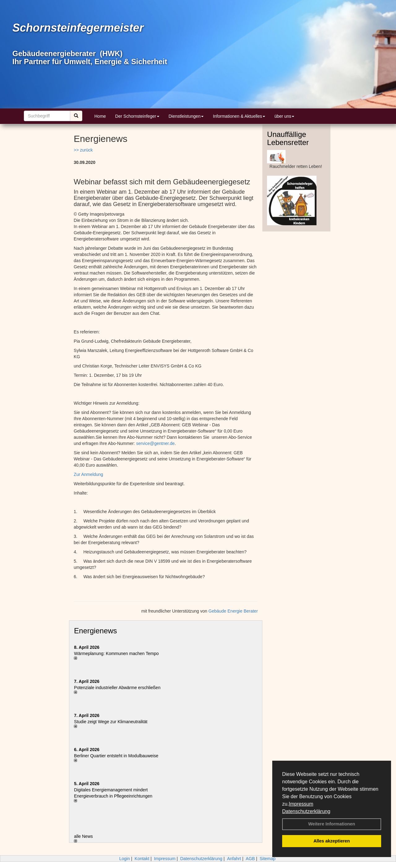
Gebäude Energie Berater (233, 611)
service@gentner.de (155, 443)
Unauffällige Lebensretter (288, 138)
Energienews (95, 631)
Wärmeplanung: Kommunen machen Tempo (116, 653)
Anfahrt (234, 858)
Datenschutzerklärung (306, 811)
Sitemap (267, 858)
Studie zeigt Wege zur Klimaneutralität (110, 721)
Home (100, 116)
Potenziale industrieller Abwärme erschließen (117, 687)
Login (124, 858)
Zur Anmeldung (88, 474)
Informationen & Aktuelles (239, 116)
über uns (284, 116)
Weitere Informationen (331, 823)
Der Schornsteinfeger (137, 116)
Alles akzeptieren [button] (331, 840)
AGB (250, 858)
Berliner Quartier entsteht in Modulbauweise (116, 755)
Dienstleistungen (186, 116)
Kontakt (142, 858)
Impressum (301, 804)
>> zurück (83, 149)
